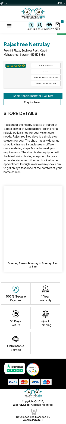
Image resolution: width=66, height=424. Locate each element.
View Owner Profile (46, 83)
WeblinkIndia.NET (33, 419)
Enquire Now (32, 102)
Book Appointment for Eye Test (33, 96)
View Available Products (45, 77)
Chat (45, 71)
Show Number (46, 65)
